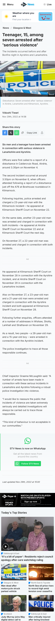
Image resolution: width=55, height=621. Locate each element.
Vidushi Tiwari (10, 112)
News (6, 27)
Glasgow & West (22, 27)
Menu (7, 4)
